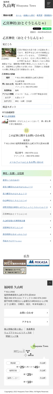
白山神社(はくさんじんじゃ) (15, 200)
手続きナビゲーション (12, 241)
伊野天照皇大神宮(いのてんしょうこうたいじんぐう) (25, 207)
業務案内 (48, 15)
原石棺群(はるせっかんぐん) (15, 234)
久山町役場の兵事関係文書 (14, 221)
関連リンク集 (12, 336)
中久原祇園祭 (9, 116)
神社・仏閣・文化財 (13, 173)
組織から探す (29, 15)
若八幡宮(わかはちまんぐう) (15, 194)
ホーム (19, 15)
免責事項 (30, 329)
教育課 (39, 15)
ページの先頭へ (49, 283)
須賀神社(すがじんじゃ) (13, 227)
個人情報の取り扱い (13, 329)
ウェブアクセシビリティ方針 (18, 332)
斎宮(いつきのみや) (11, 180)
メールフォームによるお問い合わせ (26, 162)
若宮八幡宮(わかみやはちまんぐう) (18, 187)
